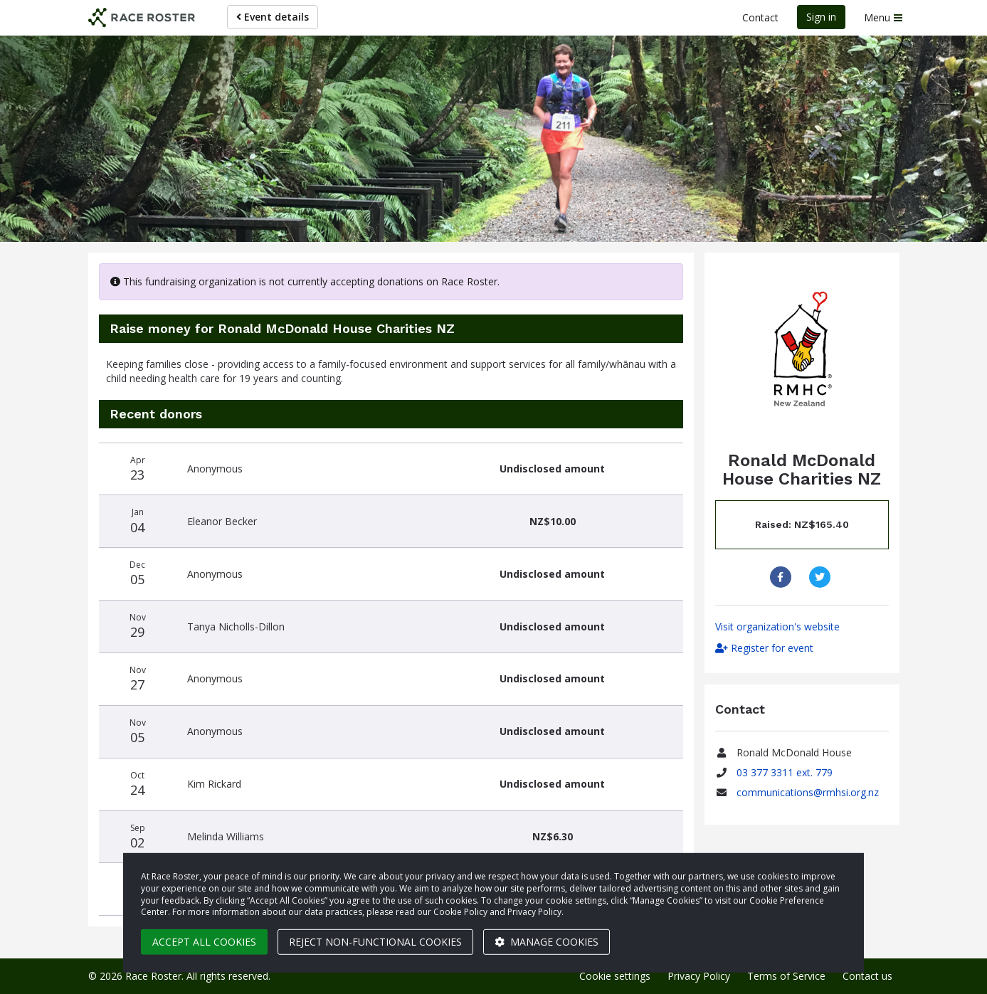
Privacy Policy (698, 976)
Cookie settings (614, 976)
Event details (272, 16)
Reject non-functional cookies (375, 941)
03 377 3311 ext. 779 (785, 772)
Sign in (821, 16)
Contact (760, 17)
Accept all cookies (204, 941)
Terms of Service (786, 976)
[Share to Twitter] (821, 577)
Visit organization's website (777, 626)
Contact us (867, 976)
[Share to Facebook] (782, 577)
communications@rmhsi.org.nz (808, 792)
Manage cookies (546, 941)
